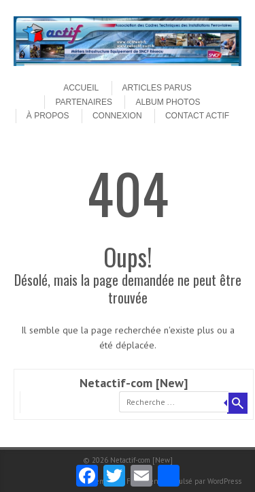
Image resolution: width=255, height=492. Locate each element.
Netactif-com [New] (134, 383)
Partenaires (83, 102)
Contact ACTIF (197, 115)
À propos (48, 115)
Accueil (81, 88)
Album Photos (167, 102)
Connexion (117, 115)
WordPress (224, 481)
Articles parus (157, 88)
